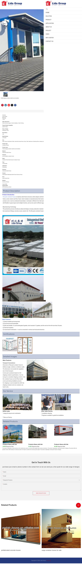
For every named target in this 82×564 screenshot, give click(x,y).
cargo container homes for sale (51, 550)
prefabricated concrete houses (11, 550)
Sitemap (48, 560)
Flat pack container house (9, 196)
